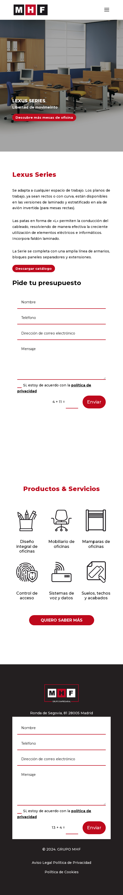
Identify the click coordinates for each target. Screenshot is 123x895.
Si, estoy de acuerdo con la (54, 388)
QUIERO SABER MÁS (62, 620)
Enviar (94, 402)
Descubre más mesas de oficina (44, 117)
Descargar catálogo (34, 268)
